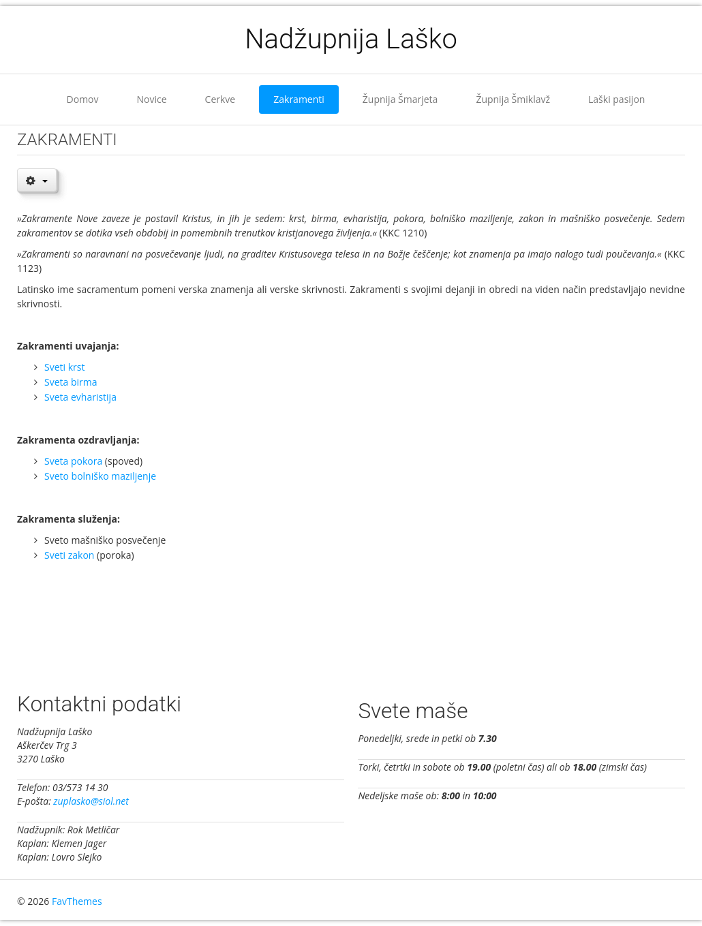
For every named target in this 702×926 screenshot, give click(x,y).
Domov (83, 99)
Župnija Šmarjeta (400, 99)
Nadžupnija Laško (351, 39)
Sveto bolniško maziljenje (100, 475)
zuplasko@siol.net (91, 800)
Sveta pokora (73, 460)
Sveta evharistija (80, 396)
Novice (152, 99)
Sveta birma (70, 381)
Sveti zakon (69, 555)
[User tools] (37, 179)
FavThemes (77, 901)
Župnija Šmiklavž (513, 99)
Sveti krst (64, 366)
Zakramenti (298, 99)
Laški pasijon (616, 99)
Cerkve (220, 99)
